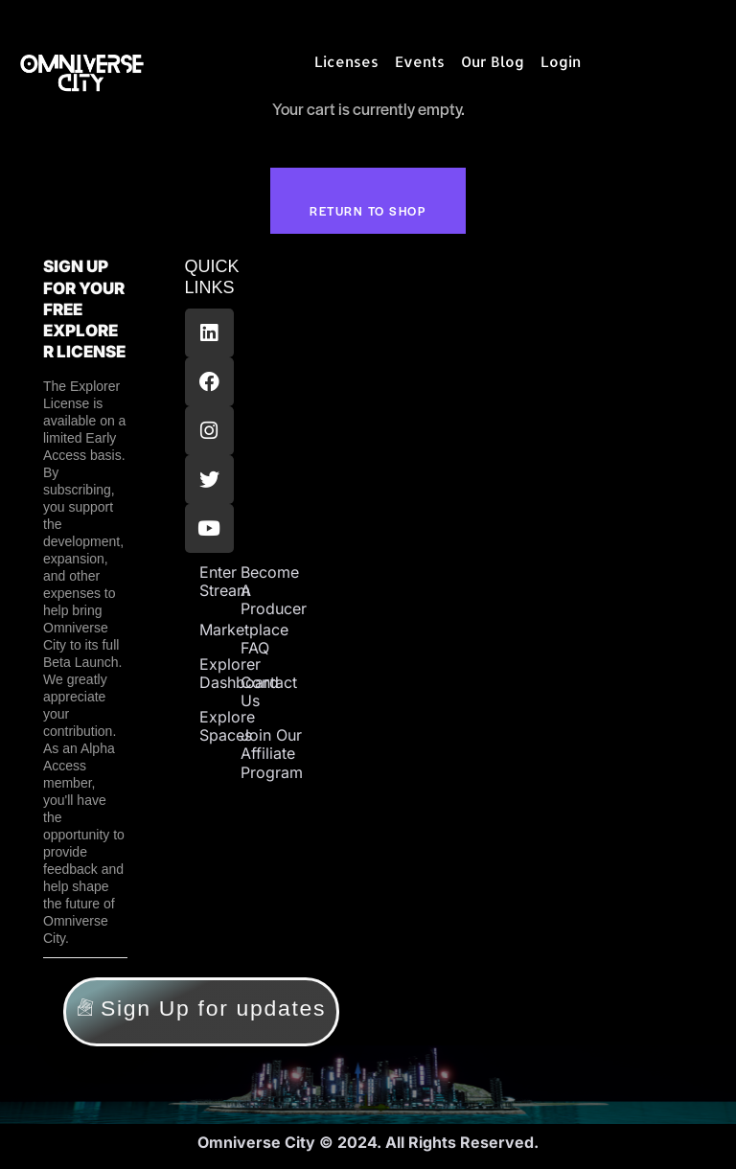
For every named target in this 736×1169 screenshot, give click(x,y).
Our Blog (492, 62)
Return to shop (368, 211)
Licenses (346, 62)
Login (560, 62)
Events (420, 62)
